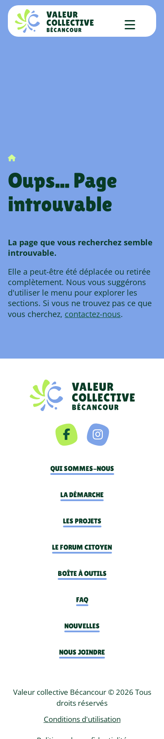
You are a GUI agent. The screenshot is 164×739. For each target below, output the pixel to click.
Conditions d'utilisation (82, 719)
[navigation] (82, 395)
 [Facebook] (66, 434)
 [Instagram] (98, 434)
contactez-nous (93, 314)
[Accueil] (54, 21)
